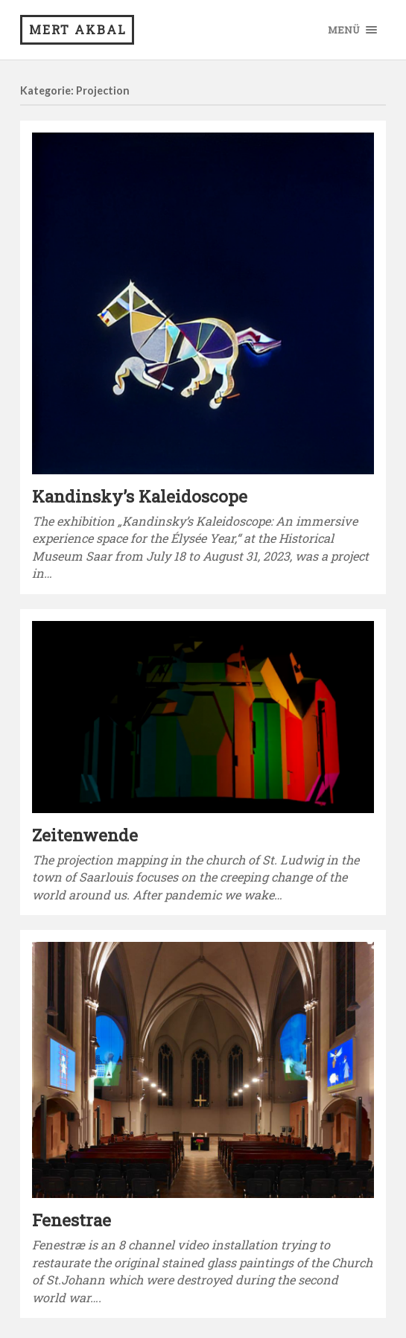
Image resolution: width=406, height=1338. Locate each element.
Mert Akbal (78, 29)
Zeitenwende (85, 834)
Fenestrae (71, 1219)
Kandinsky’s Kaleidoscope (139, 496)
